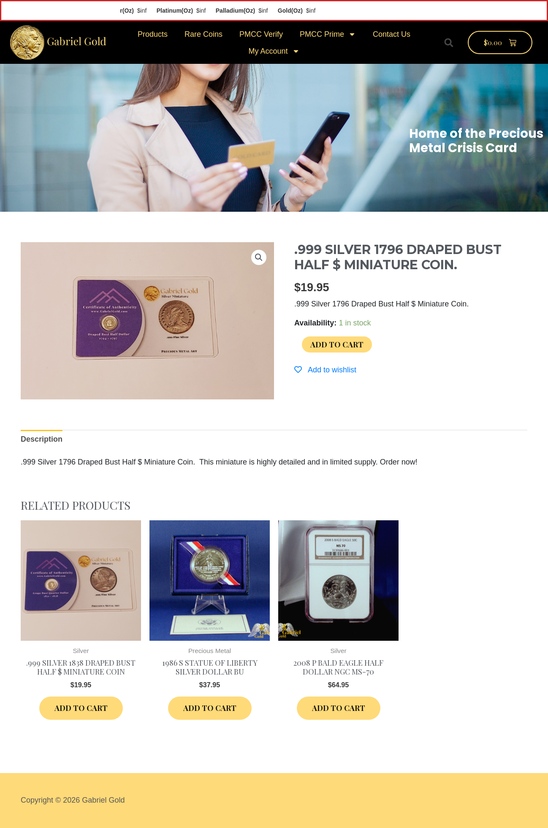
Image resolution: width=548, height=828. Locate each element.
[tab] (41, 439)
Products (153, 34)
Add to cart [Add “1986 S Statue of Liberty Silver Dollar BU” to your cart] (209, 708)
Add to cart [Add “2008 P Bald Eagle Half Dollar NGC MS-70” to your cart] (338, 708)
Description (41, 439)
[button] (449, 43)
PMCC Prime (328, 34)
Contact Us (391, 34)
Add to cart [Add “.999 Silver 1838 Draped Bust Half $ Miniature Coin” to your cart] (81, 708)
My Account (273, 51)
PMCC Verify (261, 34)
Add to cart (337, 344)
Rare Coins (203, 34)
